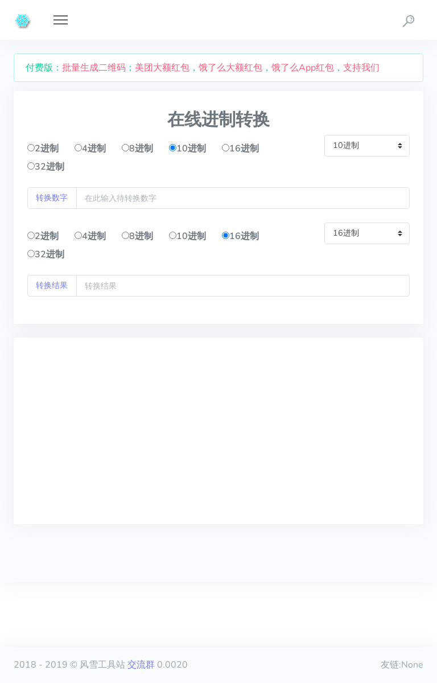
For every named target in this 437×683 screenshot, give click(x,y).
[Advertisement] (218, 431)
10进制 (187, 148)
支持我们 (361, 67)
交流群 (141, 665)
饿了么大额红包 (230, 67)
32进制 (45, 167)
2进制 (43, 148)
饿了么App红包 (302, 67)
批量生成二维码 (94, 67)
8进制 (137, 148)
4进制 (90, 148)
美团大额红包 (162, 67)
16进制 (240, 148)
